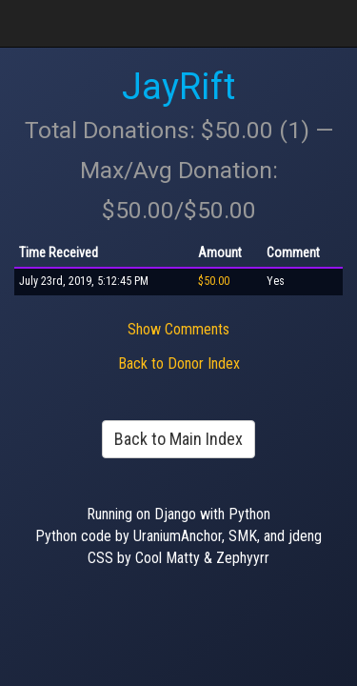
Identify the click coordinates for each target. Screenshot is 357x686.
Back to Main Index (178, 439)
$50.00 (213, 281)
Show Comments (178, 329)
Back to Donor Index (179, 363)
